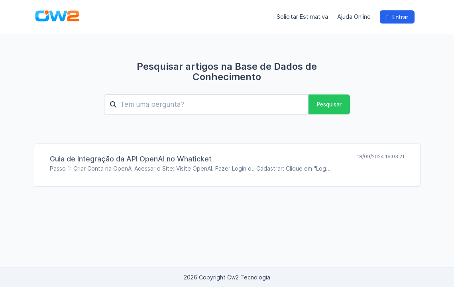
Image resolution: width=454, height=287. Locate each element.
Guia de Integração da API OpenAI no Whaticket (131, 159)
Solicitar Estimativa (302, 16)
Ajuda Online (354, 16)
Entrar (397, 17)
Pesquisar (329, 104)
